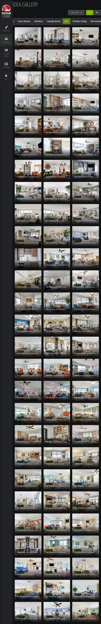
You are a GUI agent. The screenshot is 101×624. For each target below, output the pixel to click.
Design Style (75, 12)
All (89, 12)
